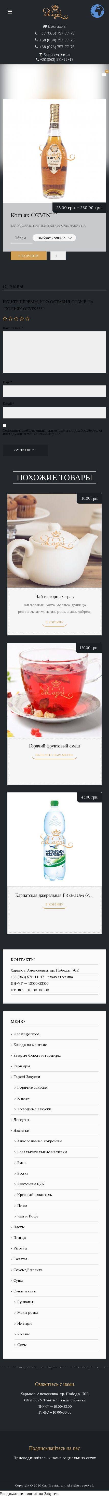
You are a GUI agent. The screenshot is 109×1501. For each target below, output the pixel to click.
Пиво (22, 1205)
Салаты (20, 1259)
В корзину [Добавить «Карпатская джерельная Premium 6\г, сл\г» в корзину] (55, 904)
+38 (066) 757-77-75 (56, 33)
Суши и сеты (25, 1291)
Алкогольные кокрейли (39, 1141)
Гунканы (25, 1302)
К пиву (23, 1098)
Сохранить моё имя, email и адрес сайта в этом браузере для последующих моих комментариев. (52, 432)
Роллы (23, 1334)
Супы (18, 1280)
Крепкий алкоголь (50, 225)
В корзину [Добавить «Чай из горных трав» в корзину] (55, 622)
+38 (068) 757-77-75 (56, 40)
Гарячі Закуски (26, 1076)
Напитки (78, 225)
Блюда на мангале (30, 1044)
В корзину (28, 256)
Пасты (19, 1227)
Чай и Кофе (27, 1216)
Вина (21, 1162)
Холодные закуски (34, 1109)
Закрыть (51, 1493)
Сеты (22, 1344)
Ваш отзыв (13, 328)
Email (8, 403)
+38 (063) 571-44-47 (56, 59)
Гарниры (21, 1066)
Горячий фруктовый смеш (54, 746)
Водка (22, 1173)
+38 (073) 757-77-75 (56, 46)
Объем (20, 238)
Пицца (19, 1237)
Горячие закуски (32, 1087)
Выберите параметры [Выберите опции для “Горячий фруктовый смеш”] (54, 755)
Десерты (21, 1119)
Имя (7, 382)
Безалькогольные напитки (42, 1152)
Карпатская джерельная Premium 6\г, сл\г (58, 895)
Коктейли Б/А (30, 1184)
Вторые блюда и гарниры (37, 1055)
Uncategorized (26, 1034)
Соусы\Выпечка (28, 1270)
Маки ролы (27, 1312)
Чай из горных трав (54, 596)
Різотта (20, 1248)
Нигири (24, 1323)
